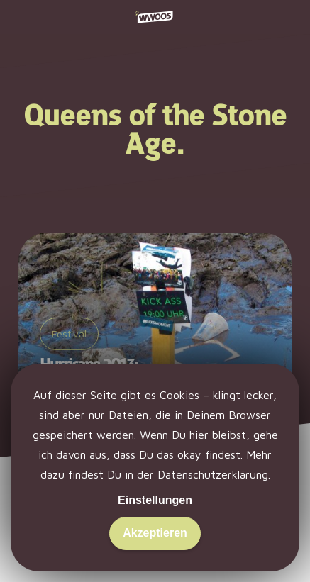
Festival (69, 334)
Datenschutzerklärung (212, 474)
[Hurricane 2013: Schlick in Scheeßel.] (155, 329)
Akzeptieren (155, 533)
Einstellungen (155, 500)
